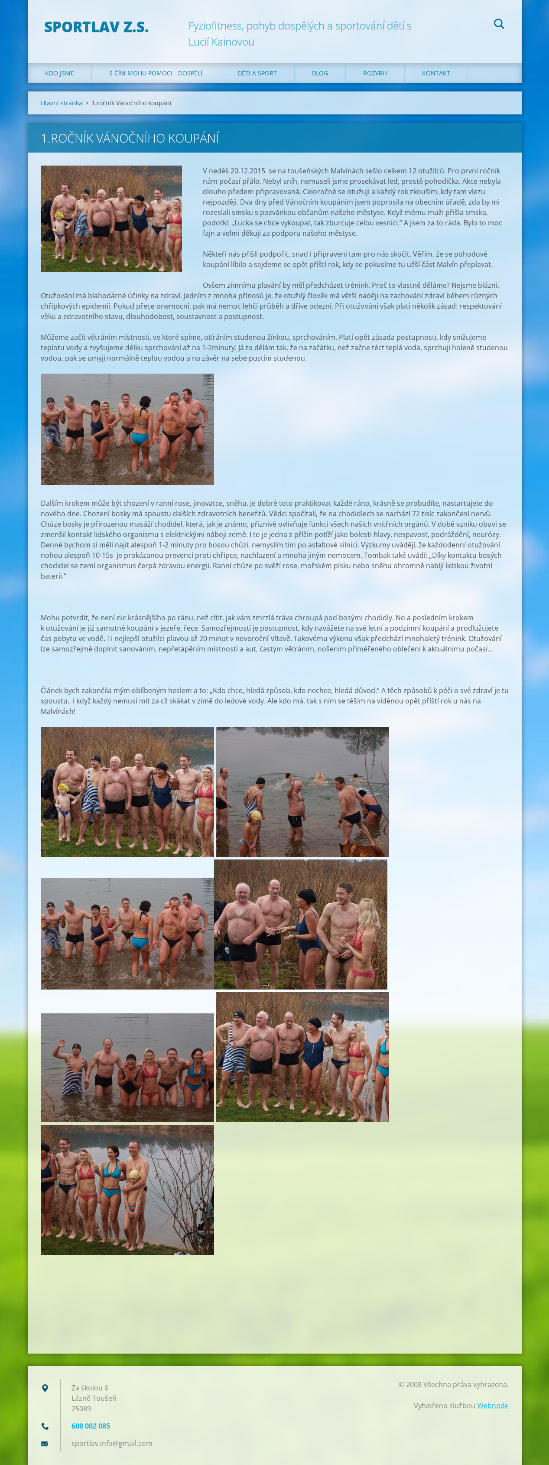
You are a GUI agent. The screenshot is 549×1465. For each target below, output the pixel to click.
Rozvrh (375, 73)
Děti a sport (257, 73)
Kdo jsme (59, 73)
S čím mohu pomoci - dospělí (155, 73)
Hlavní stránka (61, 103)
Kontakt (436, 73)
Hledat (499, 25)
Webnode (493, 1405)
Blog (320, 73)
